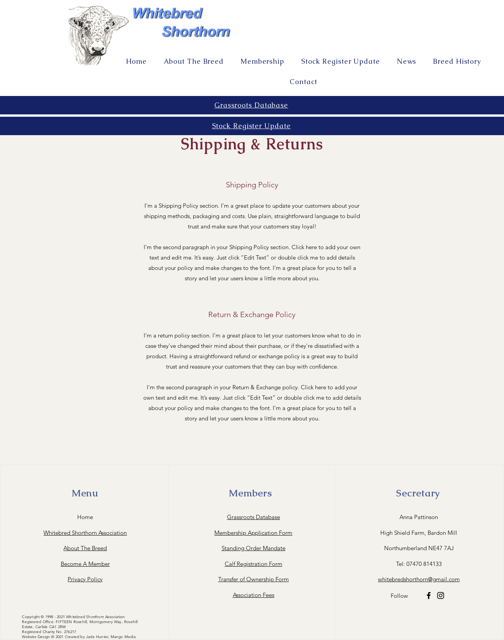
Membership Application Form (253, 532)
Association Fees (253, 595)
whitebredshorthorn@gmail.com (419, 579)
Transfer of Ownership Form (253, 579)
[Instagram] (440, 595)
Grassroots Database (253, 517)
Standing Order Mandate (253, 548)
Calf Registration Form (253, 563)
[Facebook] (428, 595)
